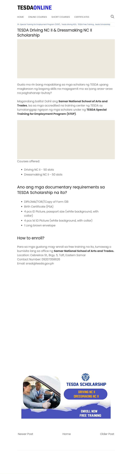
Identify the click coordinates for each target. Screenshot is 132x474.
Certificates (81, 17)
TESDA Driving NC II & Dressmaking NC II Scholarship (54, 32)
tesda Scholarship (102, 24)
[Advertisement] (66, 58)
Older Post (107, 434)
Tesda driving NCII (69, 24)
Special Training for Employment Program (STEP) (40, 24)
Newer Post (25, 434)
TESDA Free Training (86, 24)
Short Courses (60, 17)
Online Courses (37, 17)
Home (20, 17)
